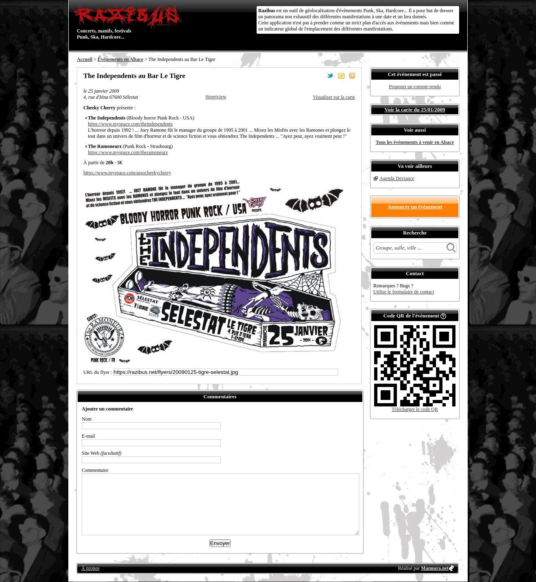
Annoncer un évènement (415, 207)
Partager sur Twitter (330, 75)
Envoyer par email (341, 75)
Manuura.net (435, 568)
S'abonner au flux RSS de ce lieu (352, 75)
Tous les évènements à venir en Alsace (415, 142)
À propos (90, 568)
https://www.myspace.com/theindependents (130, 124)
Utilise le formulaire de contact (403, 292)
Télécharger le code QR (415, 409)
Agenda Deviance (396, 178)
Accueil (84, 59)
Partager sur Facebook (319, 75)
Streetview (215, 97)
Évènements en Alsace (121, 59)
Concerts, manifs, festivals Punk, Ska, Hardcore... (129, 22)
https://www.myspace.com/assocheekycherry (127, 173)
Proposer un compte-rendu (414, 86)
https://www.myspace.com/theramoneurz (128, 152)
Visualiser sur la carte (334, 97)
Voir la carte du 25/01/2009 (415, 109)
